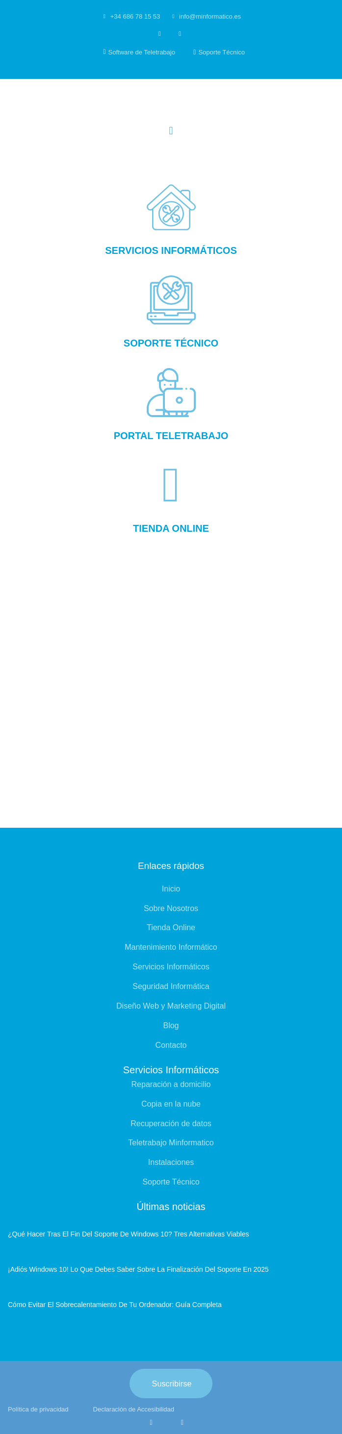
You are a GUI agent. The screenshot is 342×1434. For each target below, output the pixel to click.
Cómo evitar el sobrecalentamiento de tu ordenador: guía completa (115, 1305)
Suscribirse (172, 1384)
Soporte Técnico (171, 343)
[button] (171, 131)
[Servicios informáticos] (171, 207)
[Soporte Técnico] (171, 299)
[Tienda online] (171, 485)
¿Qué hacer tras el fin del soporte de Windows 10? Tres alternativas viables (128, 1234)
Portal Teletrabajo (171, 435)
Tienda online (171, 528)
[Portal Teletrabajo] (171, 392)
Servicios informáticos (171, 250)
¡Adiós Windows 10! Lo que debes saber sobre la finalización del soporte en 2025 (138, 1269)
